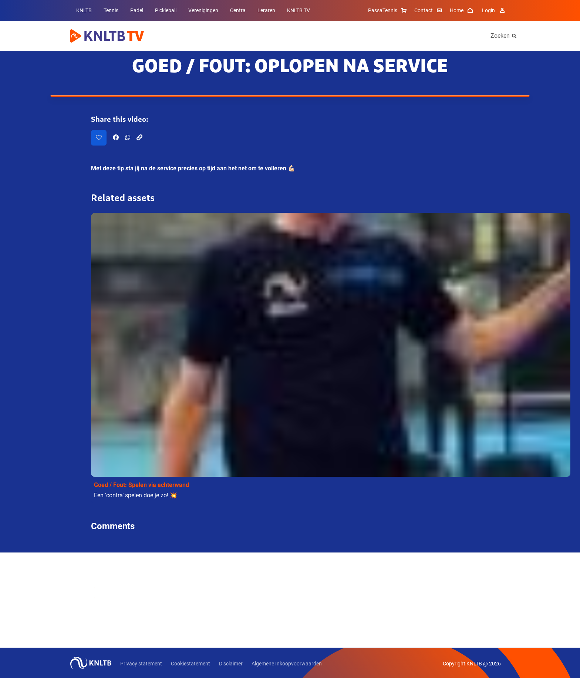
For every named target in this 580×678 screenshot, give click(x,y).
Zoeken (500, 35)
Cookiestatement (190, 664)
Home (462, 10)
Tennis (111, 10)
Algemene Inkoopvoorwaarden (287, 664)
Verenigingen (203, 10)
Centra (238, 10)
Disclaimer (231, 664)
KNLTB (84, 10)
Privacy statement (141, 664)
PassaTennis (388, 10)
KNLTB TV (298, 10)
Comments (113, 526)
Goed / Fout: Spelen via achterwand (141, 484)
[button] (330, 358)
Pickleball (165, 10)
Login (494, 10)
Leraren (266, 10)
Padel (136, 10)
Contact (429, 10)
